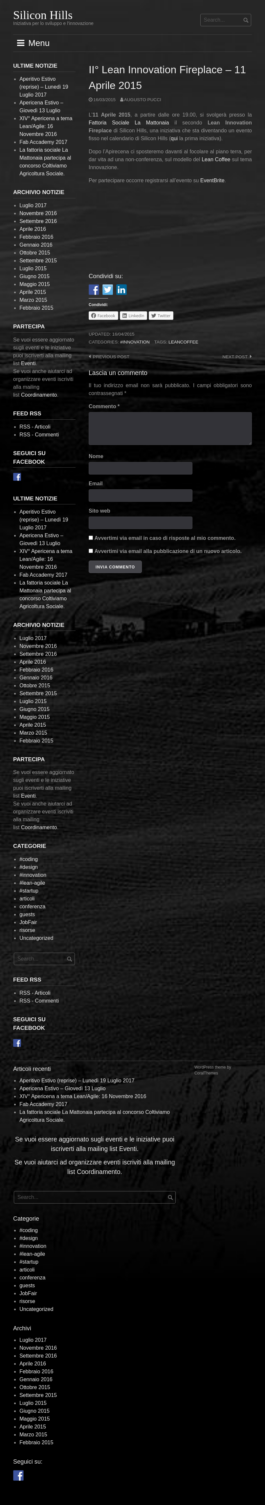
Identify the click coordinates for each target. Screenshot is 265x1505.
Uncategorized (36, 938)
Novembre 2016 (38, 213)
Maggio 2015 (34, 284)
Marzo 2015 (33, 300)
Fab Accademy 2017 (43, 142)
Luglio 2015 (33, 268)
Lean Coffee (216, 159)
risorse (27, 930)
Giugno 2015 (34, 276)
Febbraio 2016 (36, 237)
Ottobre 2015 (34, 252)
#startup (28, 891)
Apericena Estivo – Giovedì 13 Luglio (62, 1088)
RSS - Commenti (39, 434)
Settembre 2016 (38, 221)
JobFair (28, 922)
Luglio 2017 (33, 205)
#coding (28, 859)
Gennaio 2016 (36, 245)
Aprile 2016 (32, 229)
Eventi (28, 363)
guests (27, 914)
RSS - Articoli (34, 427)
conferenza (32, 906)
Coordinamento (39, 395)
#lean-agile (32, 883)
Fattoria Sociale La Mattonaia (129, 122)
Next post (235, 356)
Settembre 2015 (38, 260)
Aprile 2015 (32, 292)
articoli (26, 898)
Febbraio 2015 (36, 308)
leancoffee (183, 342)
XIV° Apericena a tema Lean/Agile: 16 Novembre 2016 (45, 126)
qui (174, 138)
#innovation (135, 342)
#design (28, 867)
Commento (104, 406)
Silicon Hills (43, 15)
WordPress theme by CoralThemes (212, 1070)
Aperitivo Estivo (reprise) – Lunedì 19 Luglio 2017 (43, 87)
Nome (96, 456)
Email (96, 483)
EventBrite (212, 180)
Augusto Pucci (142, 99)
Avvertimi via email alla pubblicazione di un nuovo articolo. (168, 551)
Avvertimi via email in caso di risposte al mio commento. (165, 538)
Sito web (99, 511)
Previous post (111, 356)
